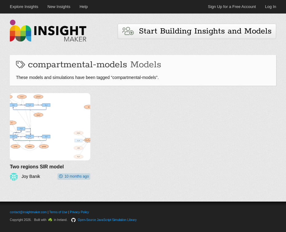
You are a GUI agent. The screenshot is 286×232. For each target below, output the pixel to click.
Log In (270, 6)
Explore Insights (24, 6)
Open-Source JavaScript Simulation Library (107, 220)
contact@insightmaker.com (28, 212)
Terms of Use (58, 212)
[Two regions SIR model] (50, 137)
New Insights (59, 6)
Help (84, 6)
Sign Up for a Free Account (232, 6)
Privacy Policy (79, 212)
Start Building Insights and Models (197, 31)
